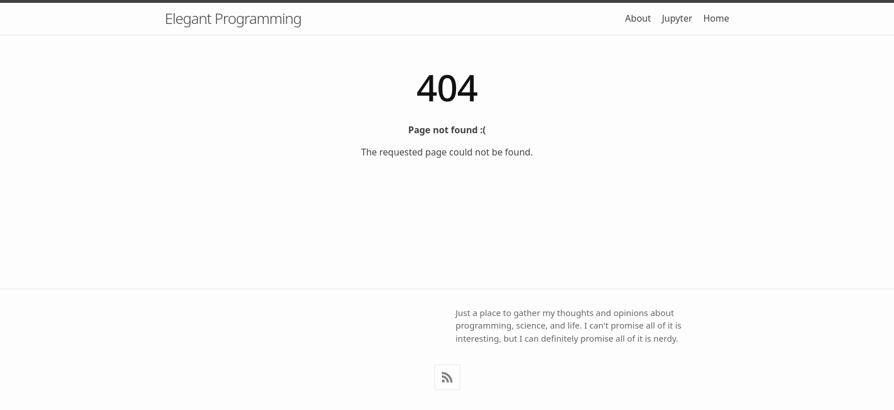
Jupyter (677, 18)
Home (716, 18)
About (638, 18)
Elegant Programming (233, 18)
